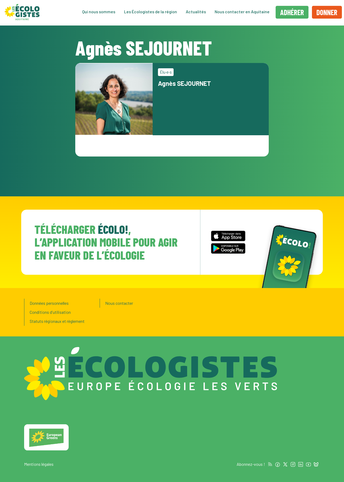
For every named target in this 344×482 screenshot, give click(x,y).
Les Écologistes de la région (150, 12)
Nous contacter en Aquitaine (242, 12)
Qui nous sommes (98, 12)
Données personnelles (49, 303)
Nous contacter (119, 303)
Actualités (196, 12)
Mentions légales (39, 464)
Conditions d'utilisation (50, 312)
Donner (326, 12)
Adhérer (292, 12)
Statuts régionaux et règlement (57, 321)
